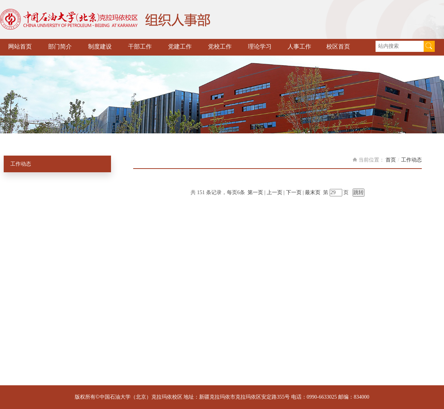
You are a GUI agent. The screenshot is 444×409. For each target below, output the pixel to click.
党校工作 (220, 46)
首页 (391, 160)
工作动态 (20, 164)
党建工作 (180, 46)
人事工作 (299, 46)
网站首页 (20, 46)
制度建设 (100, 46)
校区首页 (338, 46)
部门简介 (60, 46)
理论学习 (260, 46)
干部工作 (140, 46)
